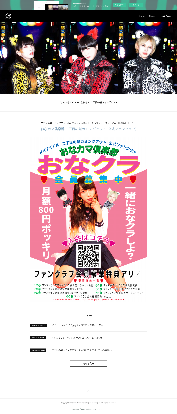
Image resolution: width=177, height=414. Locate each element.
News (151, 16)
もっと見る (88, 363)
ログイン (136, 5)
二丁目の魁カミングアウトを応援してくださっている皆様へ (82, 350)
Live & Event (165, 16)
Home (142, 16)
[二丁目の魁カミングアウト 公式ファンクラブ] (88, 129)
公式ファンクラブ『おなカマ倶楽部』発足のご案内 (77, 325)
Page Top (88, 391)
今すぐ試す (119, 5)
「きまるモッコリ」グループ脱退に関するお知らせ (76, 337)
